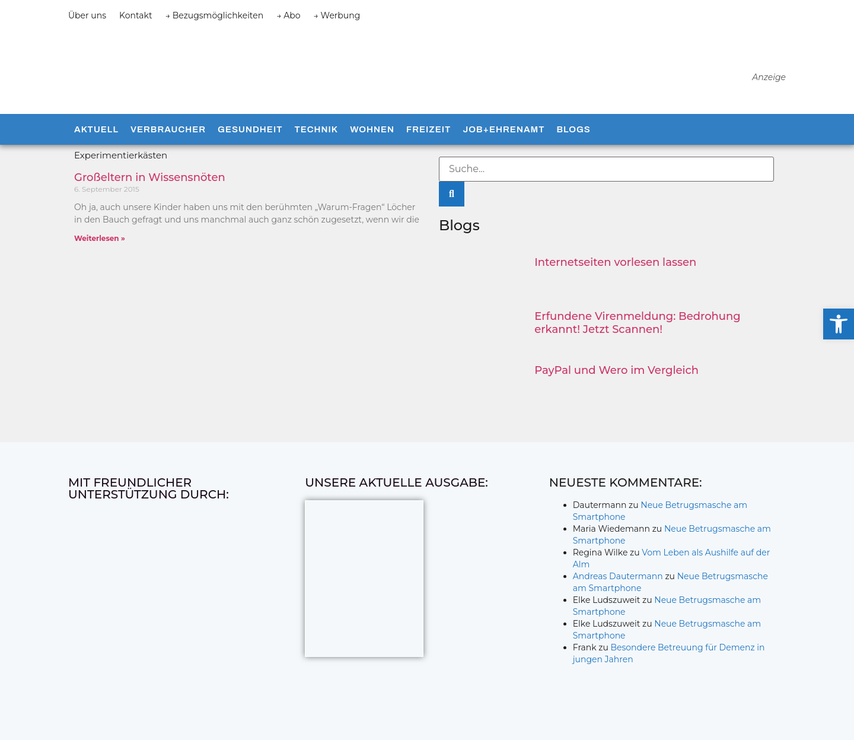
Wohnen (372, 129)
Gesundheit (250, 129)
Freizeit (428, 129)
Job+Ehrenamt (503, 129)
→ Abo (288, 15)
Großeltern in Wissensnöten (149, 177)
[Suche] (451, 194)
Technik (316, 129)
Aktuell (96, 129)
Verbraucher (168, 129)
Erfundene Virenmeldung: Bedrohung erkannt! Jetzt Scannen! (637, 323)
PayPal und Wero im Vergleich (616, 370)
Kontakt (135, 15)
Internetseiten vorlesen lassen (615, 262)
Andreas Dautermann (618, 576)
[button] (838, 324)
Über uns (87, 15)
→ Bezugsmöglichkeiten (214, 15)
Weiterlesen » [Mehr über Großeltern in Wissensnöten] (99, 238)
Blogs (573, 129)
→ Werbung (337, 15)
